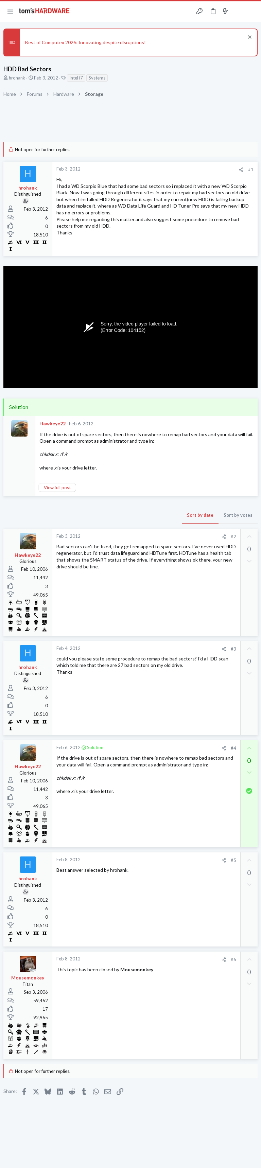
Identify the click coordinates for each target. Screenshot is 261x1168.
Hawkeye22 (52, 423)
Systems (97, 78)
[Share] (241, 169)
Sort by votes (238, 515)
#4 (233, 748)
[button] (10, 11)
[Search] (252, 12)
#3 (233, 649)
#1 (251, 169)
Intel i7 (76, 78)
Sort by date (200, 515)
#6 (233, 959)
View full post (57, 487)
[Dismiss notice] (249, 37)
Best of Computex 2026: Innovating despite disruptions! (85, 42)
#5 (233, 860)
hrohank (17, 78)
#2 (233, 536)
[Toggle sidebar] (238, 11)
